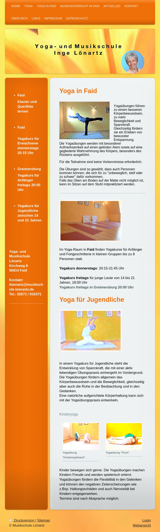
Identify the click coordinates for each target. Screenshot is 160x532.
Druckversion (22, 520)
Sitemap (43, 520)
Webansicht (142, 525)
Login (146, 520)
